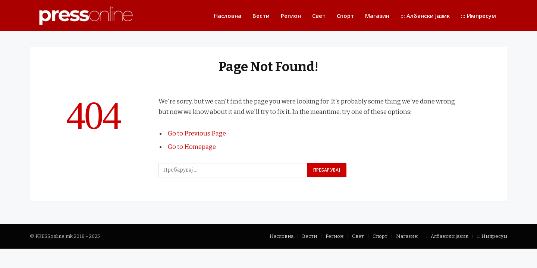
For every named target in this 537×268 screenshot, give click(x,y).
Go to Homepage (192, 146)
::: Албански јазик (425, 15)
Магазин (377, 15)
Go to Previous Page (197, 133)
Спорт (345, 15)
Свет (319, 15)
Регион (291, 15)
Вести (261, 15)
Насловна (227, 15)
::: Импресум (478, 15)
